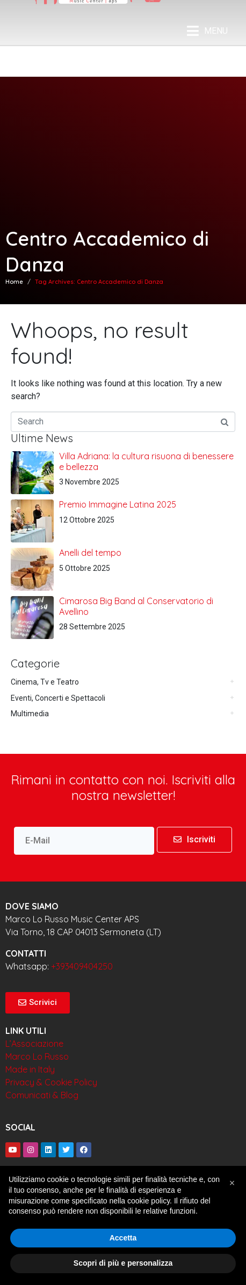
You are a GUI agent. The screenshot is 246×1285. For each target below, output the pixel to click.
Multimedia (30, 713)
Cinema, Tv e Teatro (45, 682)
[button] (232, 1183)
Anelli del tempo (90, 552)
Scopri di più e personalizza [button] (123, 1263)
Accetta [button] (123, 1237)
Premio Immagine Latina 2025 (117, 504)
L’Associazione (34, 1043)
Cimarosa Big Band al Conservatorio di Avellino (136, 606)
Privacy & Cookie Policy (51, 1082)
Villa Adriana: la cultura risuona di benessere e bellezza (146, 461)
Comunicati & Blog (41, 1095)
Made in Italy (30, 1069)
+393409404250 (82, 966)
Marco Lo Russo (37, 1056)
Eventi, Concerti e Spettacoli (58, 698)
